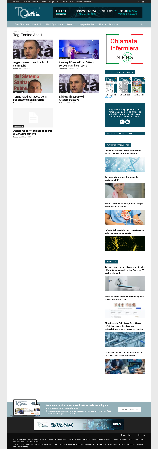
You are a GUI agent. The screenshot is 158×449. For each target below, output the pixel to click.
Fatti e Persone (22, 24)
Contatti (43, 2)
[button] (142, 24)
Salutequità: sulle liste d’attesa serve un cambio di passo (76, 64)
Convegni (51, 2)
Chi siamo (16, 2)
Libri (58, 2)
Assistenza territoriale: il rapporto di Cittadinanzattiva (33, 132)
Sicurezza (71, 24)
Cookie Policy (140, 435)
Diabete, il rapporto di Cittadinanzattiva (71, 98)
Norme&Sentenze (76, 2)
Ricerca (102, 24)
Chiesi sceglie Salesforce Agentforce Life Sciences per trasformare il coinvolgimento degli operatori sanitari (124, 326)
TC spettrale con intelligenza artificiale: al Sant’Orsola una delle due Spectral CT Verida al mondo (125, 270)
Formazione (26, 2)
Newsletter (87, 2)
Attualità (16, 58)
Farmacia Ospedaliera (118, 145)
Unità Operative (54, 24)
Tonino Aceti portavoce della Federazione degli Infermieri (29, 98)
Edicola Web (109, 97)
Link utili (64, 2)
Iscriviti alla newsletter (119, 133)
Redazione (17, 69)
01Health (111, 261)
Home (15, 31)
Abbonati (35, 2)
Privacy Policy (126, 435)
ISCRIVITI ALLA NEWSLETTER (129, 409)
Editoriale (113, 24)
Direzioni (37, 24)
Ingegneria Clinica (87, 24)
